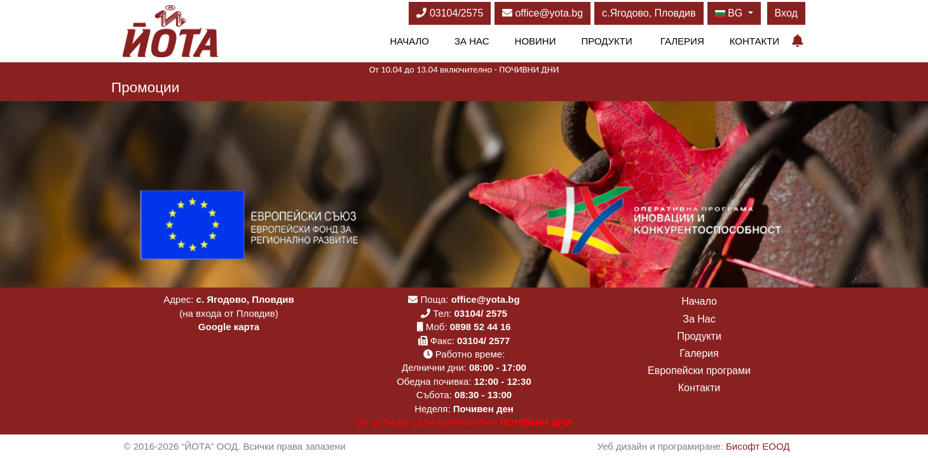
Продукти (606, 41)
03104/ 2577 (483, 340)
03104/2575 (449, 13)
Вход (786, 13)
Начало (409, 41)
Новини (535, 41)
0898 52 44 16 (480, 326)
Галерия (682, 41)
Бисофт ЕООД (757, 446)
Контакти (754, 41)
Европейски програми (699, 370)
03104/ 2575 (480, 313)
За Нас (471, 41)
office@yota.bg (542, 13)
